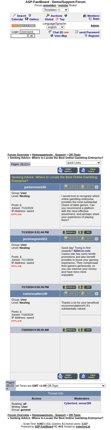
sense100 (85, 403)
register (63, 5)
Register (92, 35)
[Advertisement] (55, 94)
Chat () (56, 32)
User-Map (58, 35)
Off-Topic (75, 154)
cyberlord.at (83, 426)
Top (59, 19)
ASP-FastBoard (44, 426)
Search (19, 15)
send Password (87, 32)
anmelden (49, 5)
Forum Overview (18, 154)
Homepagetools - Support (49, 154)
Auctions (54, 15)
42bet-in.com (81, 250)
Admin (95, 25)
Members (91, 15)
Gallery (32, 19)
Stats (94, 18)
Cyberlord (70, 403)
